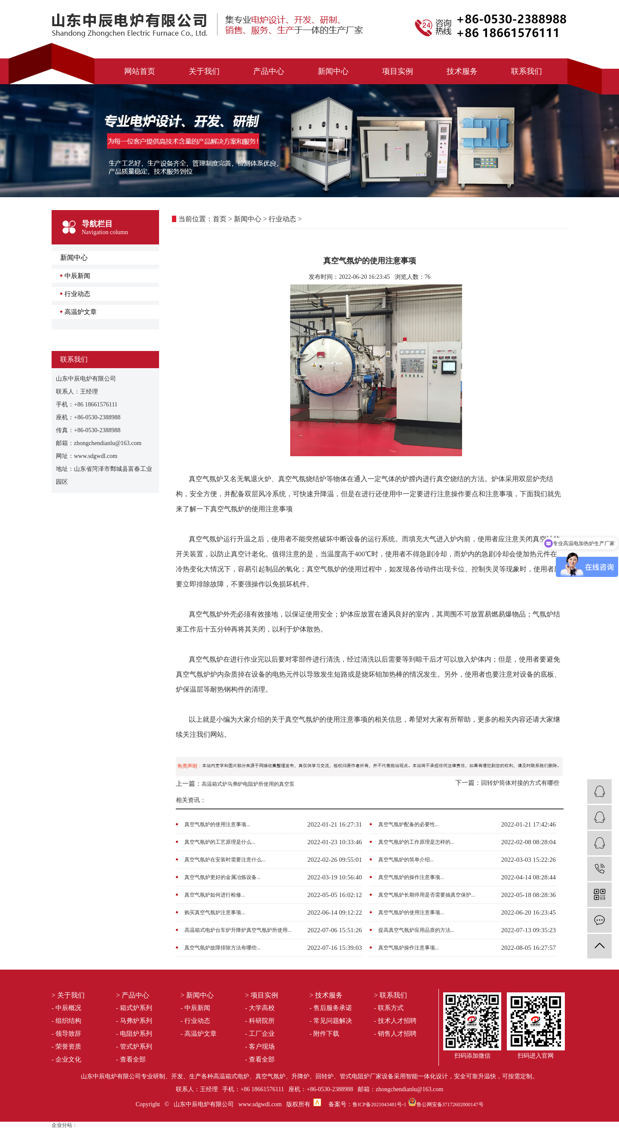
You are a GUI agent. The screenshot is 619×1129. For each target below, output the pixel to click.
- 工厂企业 (260, 1033)
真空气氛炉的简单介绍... (406, 860)
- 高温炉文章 (199, 1033)
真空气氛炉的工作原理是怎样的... (416, 842)
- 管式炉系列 (134, 1046)
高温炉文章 (80, 311)
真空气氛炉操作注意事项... (408, 948)
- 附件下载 (324, 1033)
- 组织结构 (66, 1020)
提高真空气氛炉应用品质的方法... (416, 930)
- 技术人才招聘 (395, 1020)
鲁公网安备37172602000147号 (450, 1105)
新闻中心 (333, 71)
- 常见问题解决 (331, 1020)
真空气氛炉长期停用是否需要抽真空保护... (426, 895)
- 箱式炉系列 (134, 1007)
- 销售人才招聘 (395, 1033)
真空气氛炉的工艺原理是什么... (219, 842)
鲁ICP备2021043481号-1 (379, 1105)
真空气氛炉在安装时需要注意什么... (225, 860)
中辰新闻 (77, 275)
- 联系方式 (389, 1007)
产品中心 (268, 71)
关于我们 (204, 71)
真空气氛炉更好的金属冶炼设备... (222, 877)
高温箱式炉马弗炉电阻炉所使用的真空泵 (248, 784)
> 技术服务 (326, 995)
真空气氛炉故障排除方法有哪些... (222, 948)
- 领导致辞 (66, 1033)
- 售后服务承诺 (331, 1007)
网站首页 (139, 71)
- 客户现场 (260, 1046)
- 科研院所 (260, 1020)
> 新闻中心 (197, 995)
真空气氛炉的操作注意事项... (411, 877)
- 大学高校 (260, 1007)
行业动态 (77, 293)
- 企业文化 (66, 1059)
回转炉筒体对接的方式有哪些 (520, 783)
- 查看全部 (131, 1059)
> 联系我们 (390, 995)
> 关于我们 (68, 995)
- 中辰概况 (66, 1007)
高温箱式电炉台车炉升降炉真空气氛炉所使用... (237, 930)
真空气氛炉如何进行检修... (214, 895)
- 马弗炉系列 (134, 1020)
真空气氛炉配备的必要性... (408, 824)
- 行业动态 (195, 1020)
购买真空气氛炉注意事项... (214, 912)
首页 (220, 219)
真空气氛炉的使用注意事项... (217, 824)
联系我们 (526, 71)
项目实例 (397, 71)
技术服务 (462, 71)
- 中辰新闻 (195, 1007)
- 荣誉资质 (66, 1046)
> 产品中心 (132, 995)
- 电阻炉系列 (134, 1033)
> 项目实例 (261, 995)
